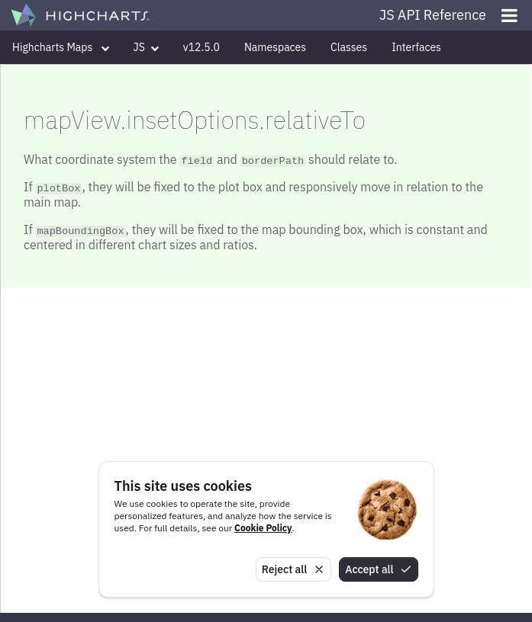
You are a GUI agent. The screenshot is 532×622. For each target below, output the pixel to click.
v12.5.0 (201, 47)
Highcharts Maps (60, 47)
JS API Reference (432, 15)
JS (146, 47)
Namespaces (275, 47)
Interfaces (416, 47)
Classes (348, 47)
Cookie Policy (263, 528)
